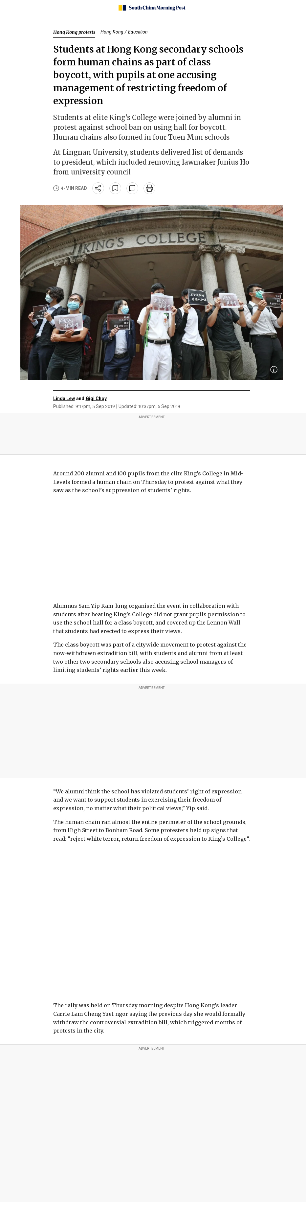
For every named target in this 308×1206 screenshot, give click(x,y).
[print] (149, 188)
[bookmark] (115, 188)
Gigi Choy (96, 398)
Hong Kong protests (74, 32)
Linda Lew (64, 398)
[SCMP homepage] (152, 7)
